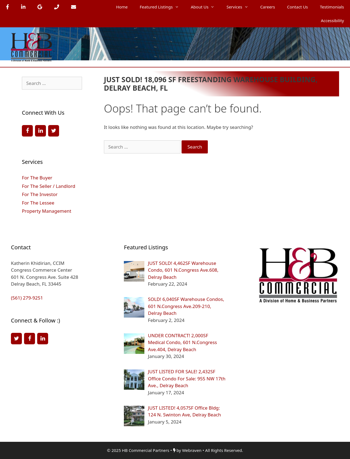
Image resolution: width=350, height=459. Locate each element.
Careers (267, 7)
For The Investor (40, 194)
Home (122, 7)
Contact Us (297, 7)
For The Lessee (38, 203)
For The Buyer (37, 177)
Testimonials (332, 7)
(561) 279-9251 (27, 298)
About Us (206, 7)
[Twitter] (53, 131)
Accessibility (332, 20)
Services (240, 7)
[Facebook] (27, 131)
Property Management (46, 211)
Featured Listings (162, 7)
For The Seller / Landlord (48, 186)
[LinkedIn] (40, 131)
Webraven (192, 450)
